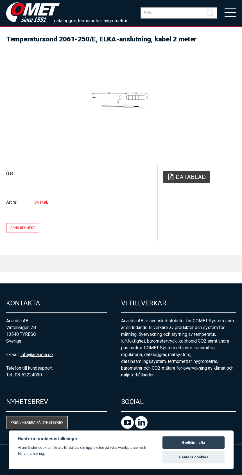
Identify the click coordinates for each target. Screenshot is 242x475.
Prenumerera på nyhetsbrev (37, 422)
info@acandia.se (37, 354)
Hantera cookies (193, 457)
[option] (121, 101)
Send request (22, 228)
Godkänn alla (193, 442)
